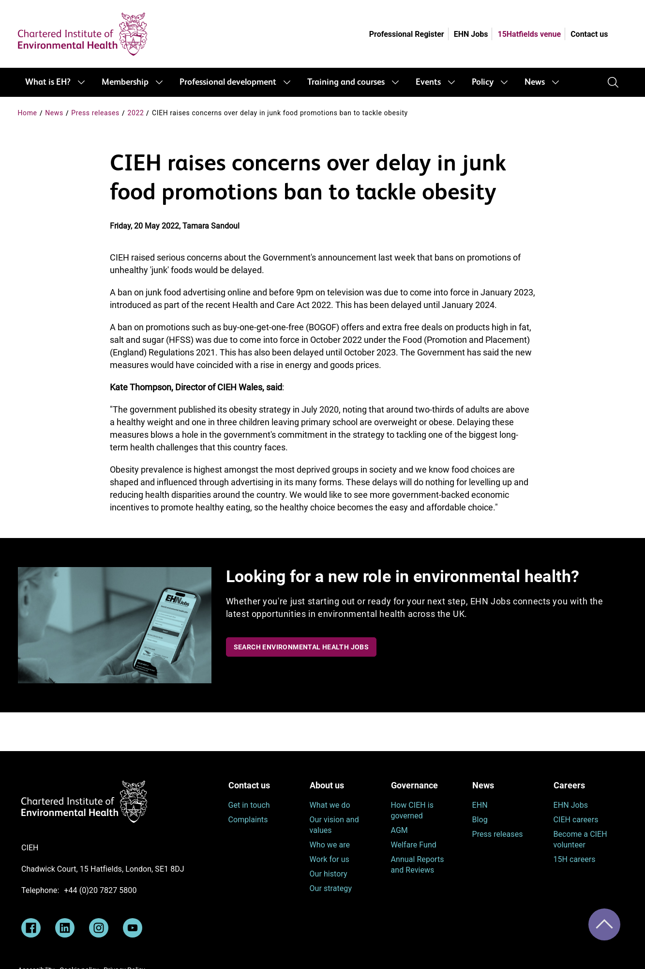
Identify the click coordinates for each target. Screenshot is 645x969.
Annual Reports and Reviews (417, 865)
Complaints (248, 819)
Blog (480, 819)
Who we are (330, 844)
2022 (136, 113)
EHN (480, 805)
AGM (399, 830)
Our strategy (331, 888)
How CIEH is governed (412, 810)
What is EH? (48, 82)
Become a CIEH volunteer (580, 839)
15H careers (575, 859)
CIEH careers (576, 819)
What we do (330, 805)
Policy (483, 82)
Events (428, 82)
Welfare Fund (413, 844)
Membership (125, 82)
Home (27, 113)
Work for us (329, 859)
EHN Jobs (471, 34)
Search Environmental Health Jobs (301, 647)
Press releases (95, 113)
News (535, 82)
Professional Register (406, 34)
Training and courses (346, 82)
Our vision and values (334, 825)
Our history (328, 873)
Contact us (589, 34)
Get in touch (249, 805)
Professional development (228, 82)
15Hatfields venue (529, 34)
